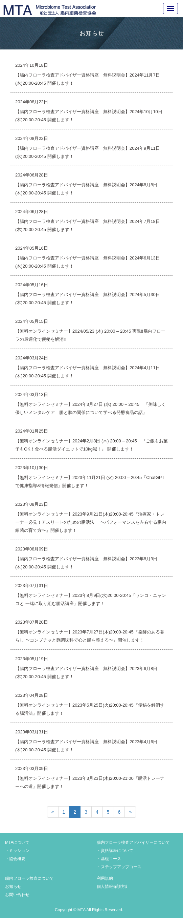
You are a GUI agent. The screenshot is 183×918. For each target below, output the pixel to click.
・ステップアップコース (119, 866)
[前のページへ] (53, 812)
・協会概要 (15, 858)
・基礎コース (109, 858)
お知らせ (13, 886)
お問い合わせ (17, 894)
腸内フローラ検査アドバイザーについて (133, 842)
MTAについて (17, 842)
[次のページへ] (130, 812)
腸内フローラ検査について (29, 878)
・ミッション (17, 850)
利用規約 (105, 878)
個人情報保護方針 (113, 886)
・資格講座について (115, 850)
